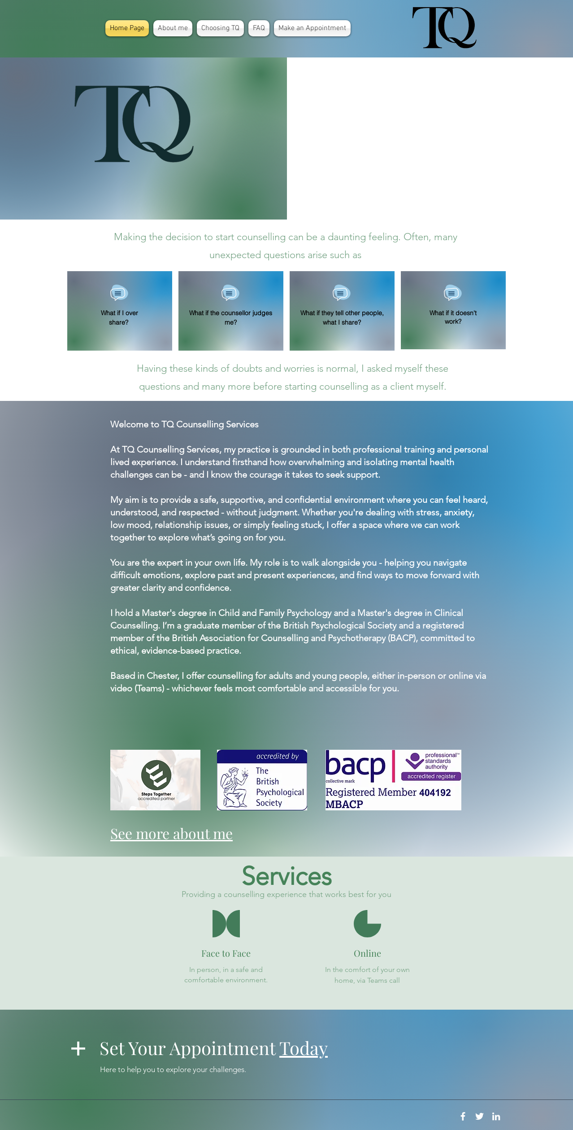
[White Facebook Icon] (463, 1116)
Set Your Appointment (214, 1048)
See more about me (171, 833)
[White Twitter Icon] (479, 1116)
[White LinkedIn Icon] (496, 1116)
